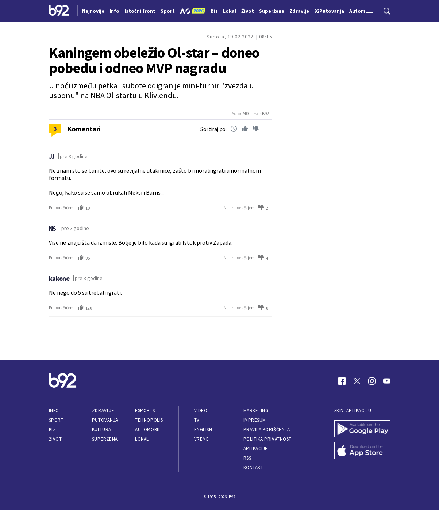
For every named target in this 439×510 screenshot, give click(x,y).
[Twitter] (357, 381)
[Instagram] (372, 381)
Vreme (201, 439)
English (203, 429)
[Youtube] (386, 381)
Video (201, 410)
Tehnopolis (149, 420)
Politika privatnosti (268, 439)
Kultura (101, 429)
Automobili (148, 429)
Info (54, 410)
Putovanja (105, 420)
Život (55, 439)
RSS (247, 458)
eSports (145, 410)
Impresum (254, 420)
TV (197, 420)
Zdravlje (103, 410)
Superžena (105, 439)
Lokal (142, 439)
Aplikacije (255, 448)
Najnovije (93, 11)
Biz (52, 429)
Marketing (256, 410)
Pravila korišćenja (266, 429)
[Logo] (59, 11)
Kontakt (253, 467)
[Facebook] (342, 381)
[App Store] (362, 451)
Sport (56, 420)
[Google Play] (362, 429)
